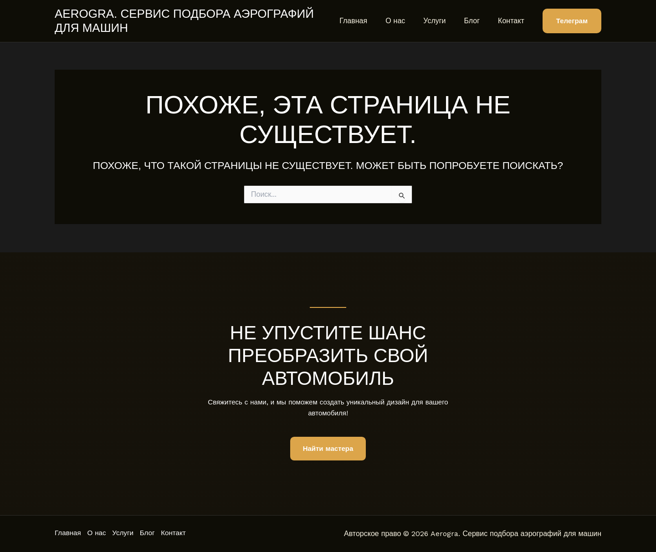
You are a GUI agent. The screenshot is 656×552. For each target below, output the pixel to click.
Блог (478, 20)
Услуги (443, 20)
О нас (408, 20)
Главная (370, 20)
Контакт (513, 20)
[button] (572, 21)
